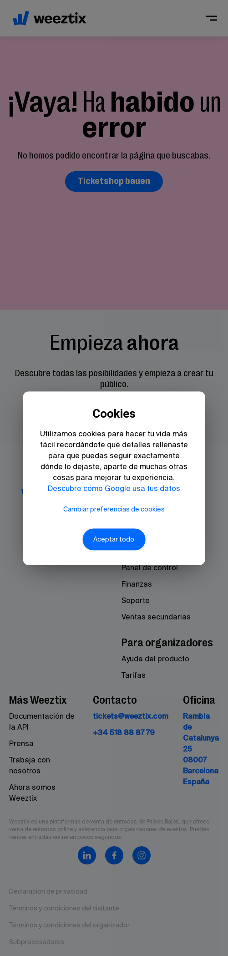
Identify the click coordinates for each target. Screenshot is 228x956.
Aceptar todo (113, 539)
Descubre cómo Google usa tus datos (114, 488)
